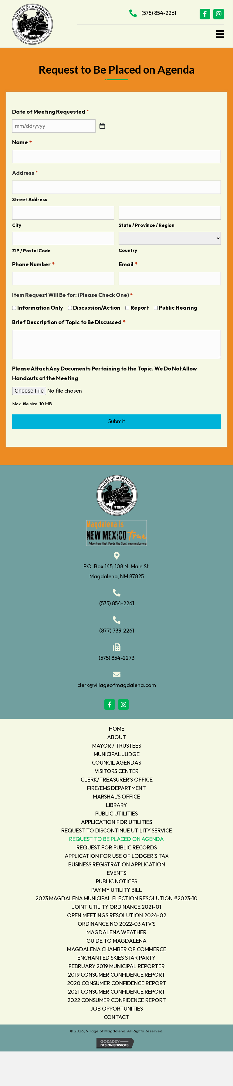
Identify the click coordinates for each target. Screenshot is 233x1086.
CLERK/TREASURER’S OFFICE (117, 778)
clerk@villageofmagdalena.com (116, 683)
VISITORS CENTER (117, 769)
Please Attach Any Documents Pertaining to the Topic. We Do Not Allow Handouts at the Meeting (104, 372)
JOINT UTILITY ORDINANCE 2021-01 (116, 905)
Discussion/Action (96, 306)
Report (139, 306)
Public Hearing (178, 306)
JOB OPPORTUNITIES (116, 1007)
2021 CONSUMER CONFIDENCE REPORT (116, 990)
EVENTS (116, 871)
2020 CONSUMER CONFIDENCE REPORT (116, 981)
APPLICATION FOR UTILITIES (116, 820)
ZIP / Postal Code (31, 249)
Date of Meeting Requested (50, 112)
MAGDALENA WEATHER (116, 930)
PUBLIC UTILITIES (116, 812)
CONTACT (116, 1015)
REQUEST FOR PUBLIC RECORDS (116, 845)
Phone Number (33, 263)
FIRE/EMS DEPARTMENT (116, 786)
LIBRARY (116, 803)
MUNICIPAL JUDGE (117, 752)
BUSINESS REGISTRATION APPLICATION (116, 862)
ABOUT (116, 735)
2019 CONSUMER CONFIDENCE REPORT (116, 973)
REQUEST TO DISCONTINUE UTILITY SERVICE (116, 828)
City (16, 224)
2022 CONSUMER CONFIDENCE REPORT (116, 998)
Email (128, 263)
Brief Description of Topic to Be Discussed (69, 321)
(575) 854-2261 (158, 12)
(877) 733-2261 (116, 629)
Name (22, 142)
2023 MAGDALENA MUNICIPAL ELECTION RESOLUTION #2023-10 (116, 896)
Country (128, 249)
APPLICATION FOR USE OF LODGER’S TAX (117, 854)
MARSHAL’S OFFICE (116, 795)
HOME (116, 727)
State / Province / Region (146, 224)
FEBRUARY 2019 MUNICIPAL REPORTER (117, 964)
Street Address (29, 199)
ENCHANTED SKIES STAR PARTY (116, 956)
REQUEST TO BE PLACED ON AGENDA (116, 837)
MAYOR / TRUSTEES (116, 744)
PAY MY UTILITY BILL (116, 888)
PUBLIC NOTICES (116, 879)
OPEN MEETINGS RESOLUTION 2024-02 (116, 913)
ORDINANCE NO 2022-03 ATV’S (116, 922)
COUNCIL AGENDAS (116, 761)
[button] (205, 14)
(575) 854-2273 (116, 656)
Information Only (40, 306)
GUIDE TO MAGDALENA (116, 939)
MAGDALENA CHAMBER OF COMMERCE (116, 947)
